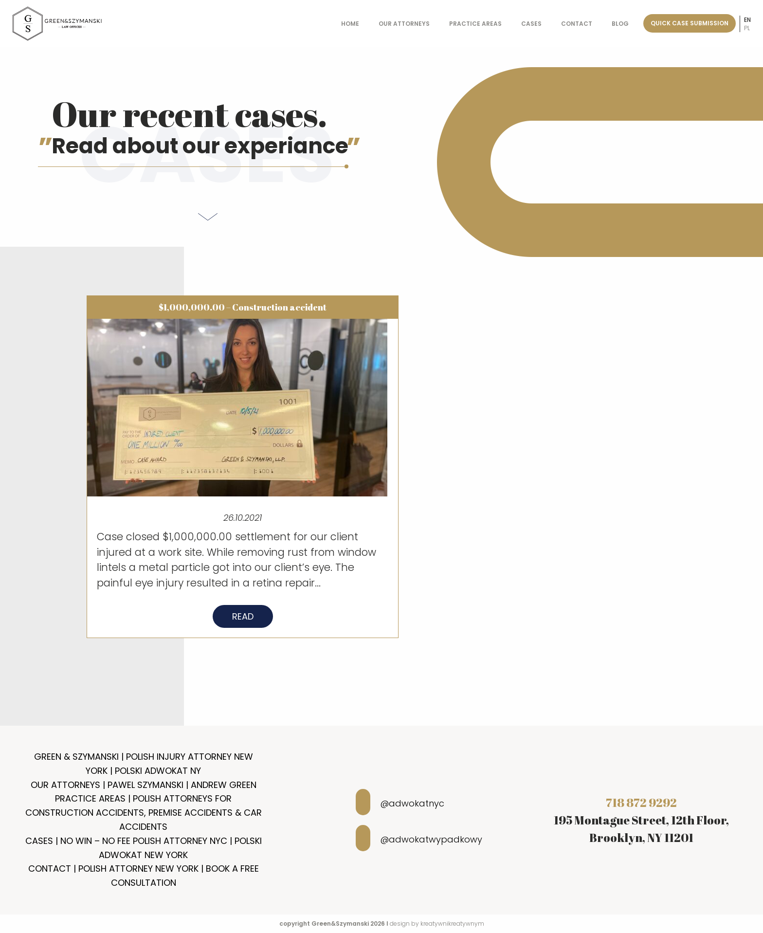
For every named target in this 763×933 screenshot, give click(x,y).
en (747, 20)
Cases (531, 23)
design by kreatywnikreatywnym (437, 923)
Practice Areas (475, 23)
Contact (576, 23)
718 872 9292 (641, 802)
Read (243, 620)
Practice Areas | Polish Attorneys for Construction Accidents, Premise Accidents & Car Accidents (143, 812)
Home (350, 23)
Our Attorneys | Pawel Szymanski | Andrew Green (143, 785)
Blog (620, 23)
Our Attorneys (404, 23)
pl (747, 28)
